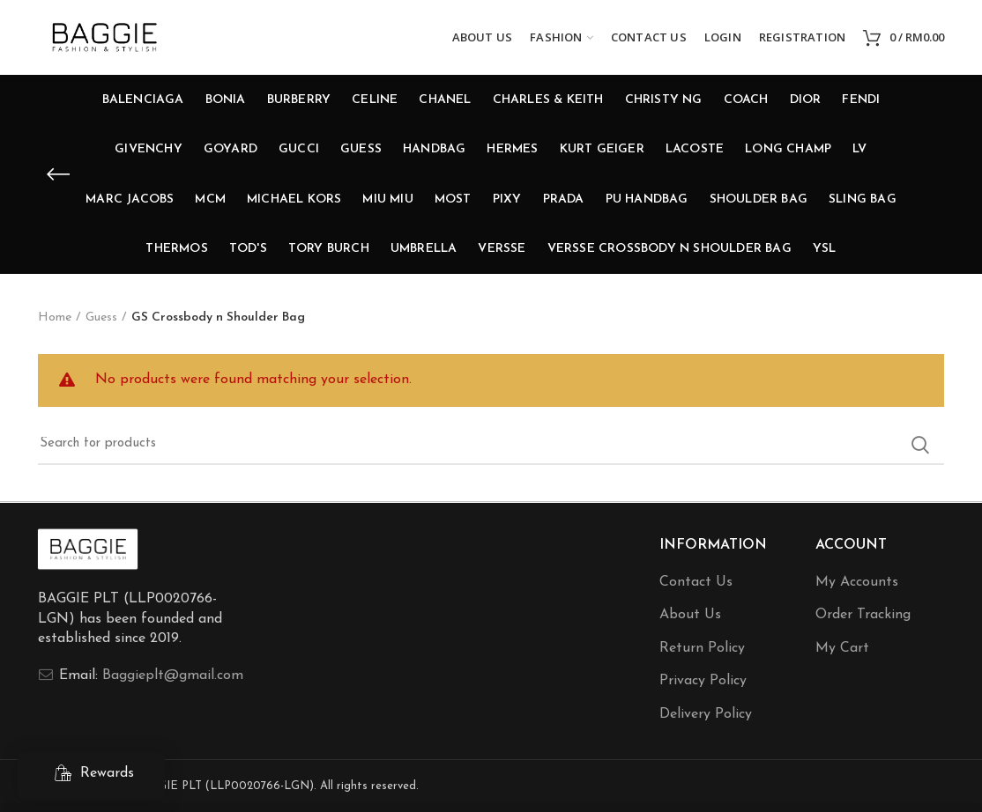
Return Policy (702, 648)
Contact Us (696, 582)
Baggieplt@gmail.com (172, 675)
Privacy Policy (703, 681)
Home (54, 317)
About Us (690, 615)
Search (920, 444)
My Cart (842, 648)
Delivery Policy (705, 714)
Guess (101, 317)
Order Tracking (863, 615)
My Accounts (856, 582)
